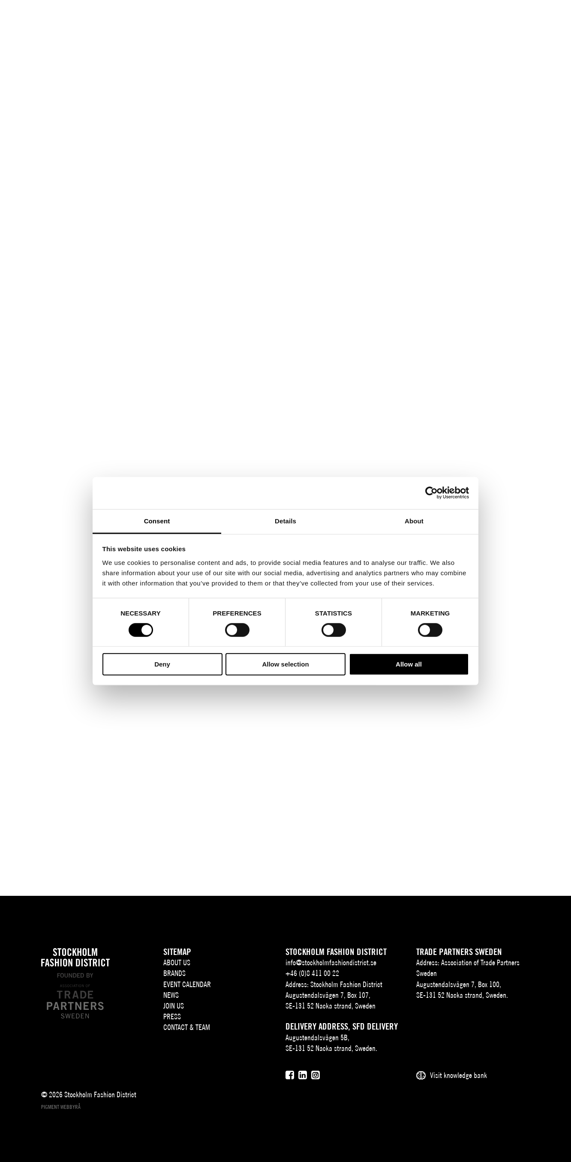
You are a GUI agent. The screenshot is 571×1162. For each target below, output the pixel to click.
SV (470, 20)
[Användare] (524, 19)
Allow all (409, 664)
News (171, 995)
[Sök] (503, 19)
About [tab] (414, 520)
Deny (162, 664)
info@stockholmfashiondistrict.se (331, 962)
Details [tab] (285, 520)
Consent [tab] (157, 520)
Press (172, 1016)
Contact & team (186, 1027)
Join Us (173, 1005)
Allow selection (285, 664)
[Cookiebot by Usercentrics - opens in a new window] (431, 492)
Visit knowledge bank (458, 1075)
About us (176, 962)
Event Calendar (187, 984)
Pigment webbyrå (61, 1107)
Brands (174, 973)
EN (483, 20)
